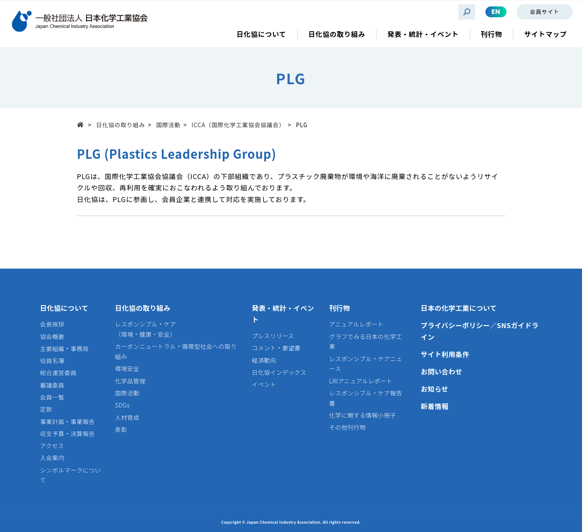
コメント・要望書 (276, 348)
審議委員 (52, 385)
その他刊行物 (347, 427)
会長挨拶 (52, 324)
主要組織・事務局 (64, 348)
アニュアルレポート (356, 324)
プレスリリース (273, 335)
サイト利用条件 (445, 354)
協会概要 (52, 336)
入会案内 (52, 457)
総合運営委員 (58, 372)
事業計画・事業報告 (67, 421)
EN (495, 11)
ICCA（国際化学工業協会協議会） (238, 124)
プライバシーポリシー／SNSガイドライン (480, 331)
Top (82, 124)
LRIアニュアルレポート (360, 381)
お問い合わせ (442, 371)
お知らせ (434, 389)
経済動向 (264, 360)
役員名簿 (52, 360)
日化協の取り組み (120, 124)
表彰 (121, 429)
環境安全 (127, 368)
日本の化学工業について (459, 308)
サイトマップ (545, 34)
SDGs (122, 405)
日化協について (64, 308)
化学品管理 (130, 381)
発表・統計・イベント (283, 313)
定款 (46, 409)
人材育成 (127, 417)
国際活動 (168, 124)
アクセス (52, 445)
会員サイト (544, 11)
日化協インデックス (279, 372)
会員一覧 (52, 397)
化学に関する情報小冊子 (362, 415)
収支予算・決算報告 (67, 433)
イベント (264, 384)
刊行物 (339, 308)
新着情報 (435, 406)
